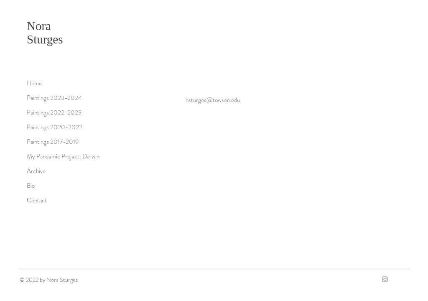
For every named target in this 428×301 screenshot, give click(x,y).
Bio (31, 185)
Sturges (45, 39)
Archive (36, 171)
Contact (37, 200)
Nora (39, 26)
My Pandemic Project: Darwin (63, 156)
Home (34, 83)
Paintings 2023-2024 (54, 97)
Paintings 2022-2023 (54, 112)
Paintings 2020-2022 (54, 127)
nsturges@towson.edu (213, 100)
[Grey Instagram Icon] (385, 279)
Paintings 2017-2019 (53, 141)
